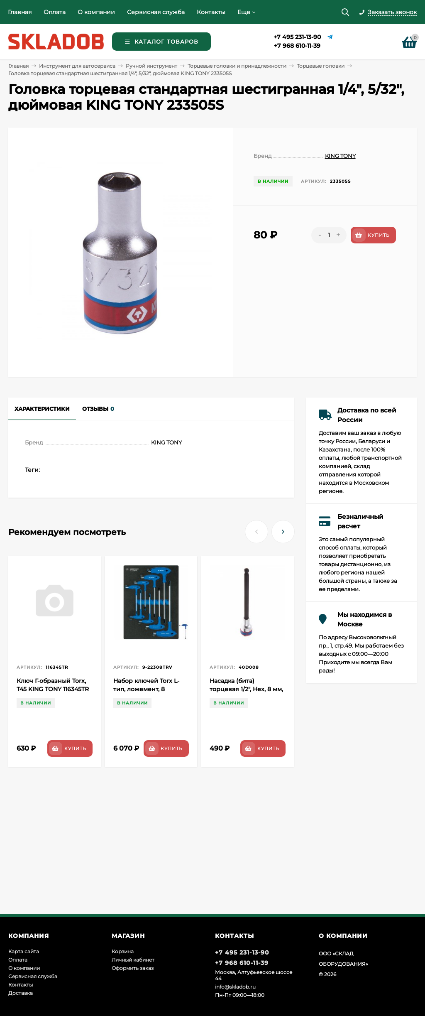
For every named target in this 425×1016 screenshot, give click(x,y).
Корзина (123, 951)
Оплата (55, 12)
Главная (20, 12)
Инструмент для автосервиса (77, 66)
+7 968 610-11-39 (297, 45)
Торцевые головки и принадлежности (237, 66)
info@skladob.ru (235, 987)
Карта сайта (23, 951)
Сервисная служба (156, 12)
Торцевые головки (320, 66)
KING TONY (340, 155)
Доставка (20, 993)
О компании (96, 12)
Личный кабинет (133, 960)
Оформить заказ (133, 968)
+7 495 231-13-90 (297, 37)
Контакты (211, 12)
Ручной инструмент (151, 66)
